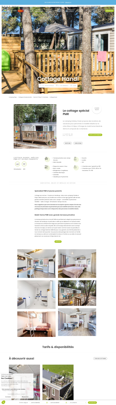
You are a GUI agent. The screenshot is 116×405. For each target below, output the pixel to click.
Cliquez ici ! (68, 2)
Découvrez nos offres (69, 10)
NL (9, 6)
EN (4, 6)
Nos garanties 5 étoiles (29, 10)
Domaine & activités (49, 10)
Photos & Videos (79, 10)
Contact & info (99, 10)
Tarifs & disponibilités (95, 135)
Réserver (58, 241)
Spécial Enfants (59, 10)
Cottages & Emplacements (39, 10)
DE (7, 6)
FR (2, 6)
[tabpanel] (58, 50)
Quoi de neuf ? (15, 6)
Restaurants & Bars (90, 10)
